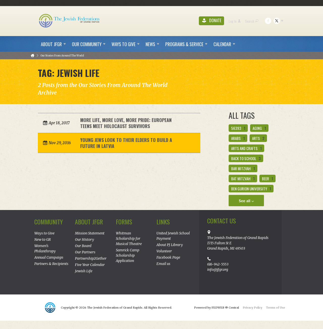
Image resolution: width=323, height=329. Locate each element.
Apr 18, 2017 (59, 123)
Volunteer (164, 251)
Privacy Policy (252, 307)
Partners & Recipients (51, 263)
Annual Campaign (48, 257)
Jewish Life (83, 271)
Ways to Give (44, 233)
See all (246, 200)
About (53, 44)
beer (267, 178)
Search (251, 21)
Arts (258, 138)
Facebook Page (168, 257)
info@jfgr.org (217, 269)
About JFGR (89, 221)
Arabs (238, 138)
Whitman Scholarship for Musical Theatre (129, 238)
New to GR (42, 239)
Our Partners (85, 252)
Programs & (186, 44)
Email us (163, 263)
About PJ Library (169, 245)
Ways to (126, 44)
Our (88, 44)
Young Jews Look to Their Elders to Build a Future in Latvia (126, 143)
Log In (235, 21)
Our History (84, 239)
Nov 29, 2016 (60, 142)
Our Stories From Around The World (62, 55)
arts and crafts (246, 148)
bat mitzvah (243, 178)
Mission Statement (89, 233)
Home (32, 55)
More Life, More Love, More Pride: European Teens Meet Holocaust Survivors (126, 123)
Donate (211, 21)
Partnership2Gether (90, 258)
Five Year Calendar (90, 264)
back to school (246, 158)
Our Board (83, 246)
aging (259, 128)
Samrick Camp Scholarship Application (127, 255)
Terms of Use (275, 307)
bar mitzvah (243, 168)
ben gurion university (251, 188)
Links (163, 221)
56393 (238, 128)
